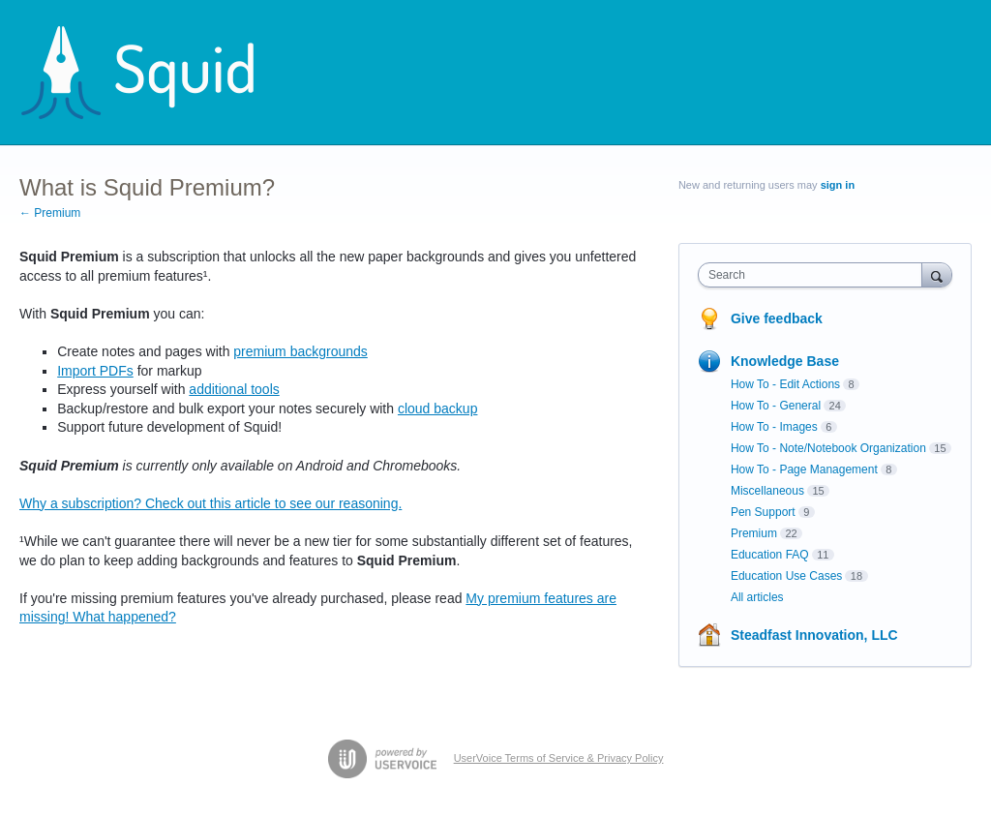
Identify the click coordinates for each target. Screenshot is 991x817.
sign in (838, 185)
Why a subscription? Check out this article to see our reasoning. (210, 503)
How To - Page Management (804, 469)
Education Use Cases (786, 576)
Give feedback (777, 318)
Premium (754, 533)
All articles (757, 597)
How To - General (776, 405)
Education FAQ (770, 554)
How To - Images (774, 427)
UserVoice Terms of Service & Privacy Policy (559, 758)
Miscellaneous (767, 491)
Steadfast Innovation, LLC (814, 635)
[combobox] (814, 275)
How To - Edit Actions (785, 384)
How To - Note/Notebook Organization (828, 448)
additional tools (234, 389)
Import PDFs (95, 370)
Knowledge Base (785, 361)
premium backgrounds (300, 351)
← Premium (49, 213)
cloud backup (438, 408)
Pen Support (763, 512)
